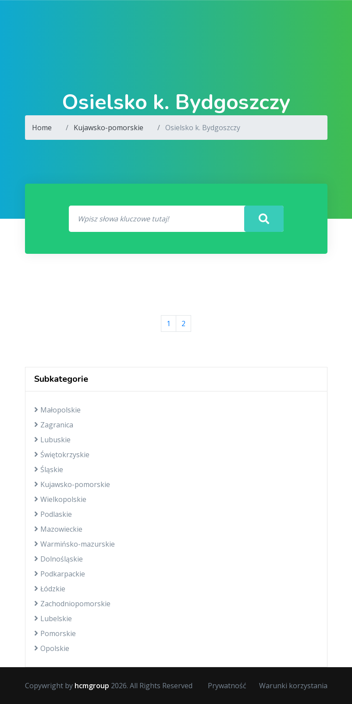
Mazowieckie (58, 529)
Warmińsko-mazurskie (74, 544)
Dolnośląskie (58, 559)
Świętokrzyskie (61, 454)
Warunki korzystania (293, 685)
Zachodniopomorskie (72, 603)
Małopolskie (57, 410)
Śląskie (48, 469)
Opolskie (51, 648)
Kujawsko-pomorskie (108, 127)
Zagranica (53, 425)
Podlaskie (53, 514)
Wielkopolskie (60, 499)
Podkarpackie (59, 574)
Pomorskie (55, 633)
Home (42, 127)
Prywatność (227, 685)
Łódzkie (49, 589)
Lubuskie (52, 439)
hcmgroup (92, 685)
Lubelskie (53, 618)
